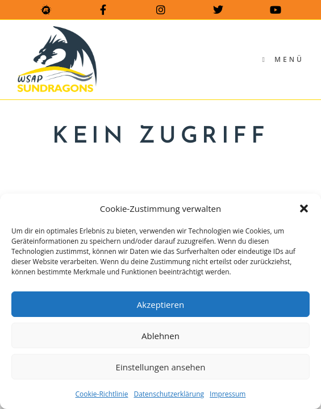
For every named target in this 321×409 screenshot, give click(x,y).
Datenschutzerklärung (169, 394)
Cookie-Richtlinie (102, 394)
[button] (304, 208)
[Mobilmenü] (283, 59)
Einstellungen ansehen (161, 367)
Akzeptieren (160, 304)
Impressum (227, 394)
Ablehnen (160, 335)
